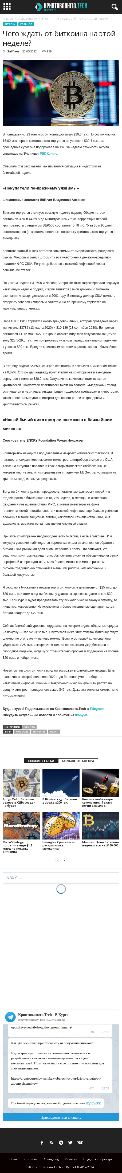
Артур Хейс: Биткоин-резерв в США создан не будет (19, 802)
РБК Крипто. (49, 153)
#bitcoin (22, 731)
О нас (13, 1159)
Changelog (51, 1159)
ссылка (29, 727)
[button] (114, 7)
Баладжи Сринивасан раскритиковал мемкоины (59, 845)
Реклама (71, 1159)
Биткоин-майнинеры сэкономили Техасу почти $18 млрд (97, 802)
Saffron (13, 51)
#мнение (39, 731)
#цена (54, 731)
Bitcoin (46, 18)
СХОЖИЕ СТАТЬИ (41, 761)
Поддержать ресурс (98, 1159)
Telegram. (97, 709)
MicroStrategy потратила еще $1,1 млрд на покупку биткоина (17, 847)
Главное (26, 24)
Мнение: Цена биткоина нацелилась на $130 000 (100, 843)
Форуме (81, 715)
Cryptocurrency (27, 18)
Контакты (31, 1159)
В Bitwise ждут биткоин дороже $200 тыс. (59, 800)
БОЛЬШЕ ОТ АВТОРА (78, 761)
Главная (8, 18)
